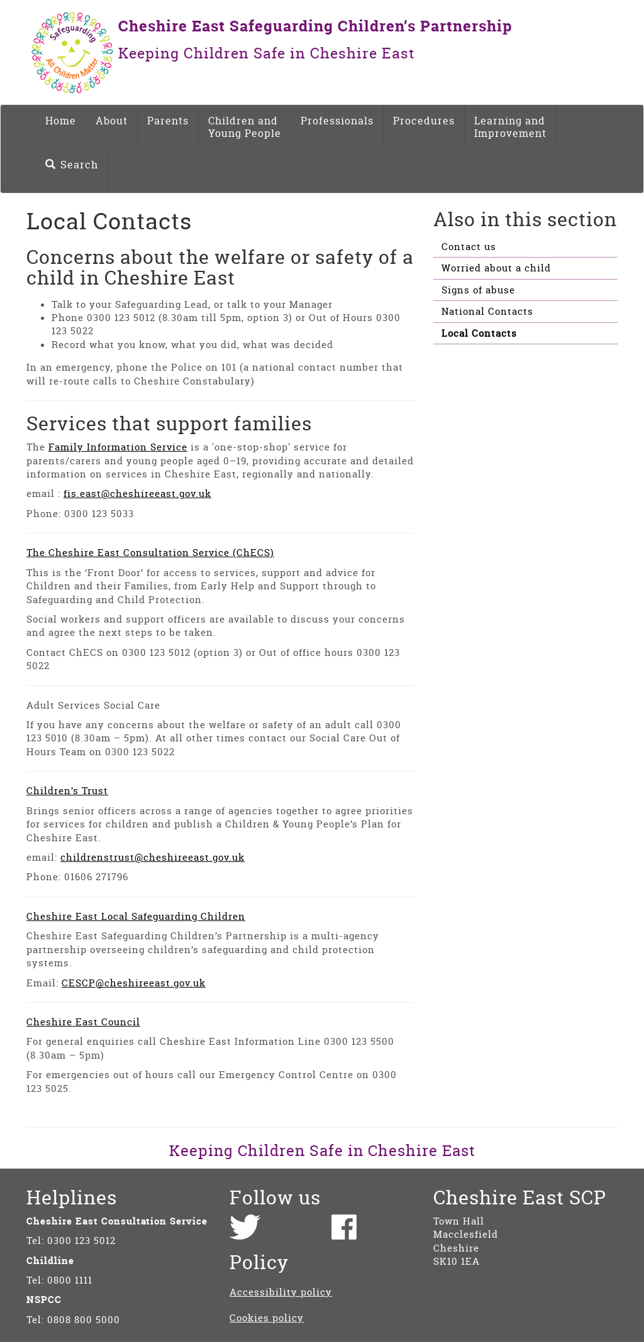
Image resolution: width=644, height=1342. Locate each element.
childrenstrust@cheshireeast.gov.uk (152, 857)
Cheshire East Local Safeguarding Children (135, 916)
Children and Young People (244, 127)
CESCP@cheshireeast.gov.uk (134, 983)
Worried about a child (496, 268)
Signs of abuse (478, 290)
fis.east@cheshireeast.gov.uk (137, 493)
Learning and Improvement (510, 127)
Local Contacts (479, 333)
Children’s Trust (67, 790)
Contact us (468, 246)
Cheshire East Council (83, 1021)
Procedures (424, 121)
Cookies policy (267, 1317)
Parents (168, 121)
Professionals (337, 121)
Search (71, 165)
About (112, 121)
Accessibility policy (281, 1292)
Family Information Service (117, 447)
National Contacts (487, 311)
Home (60, 121)
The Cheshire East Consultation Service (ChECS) (150, 552)
